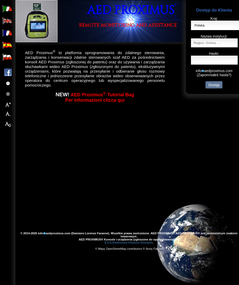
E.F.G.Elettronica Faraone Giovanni (129, 242)
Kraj (213, 18)
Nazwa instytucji (213, 36)
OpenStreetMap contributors (124, 248)
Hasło (213, 53)
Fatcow (158, 248)
